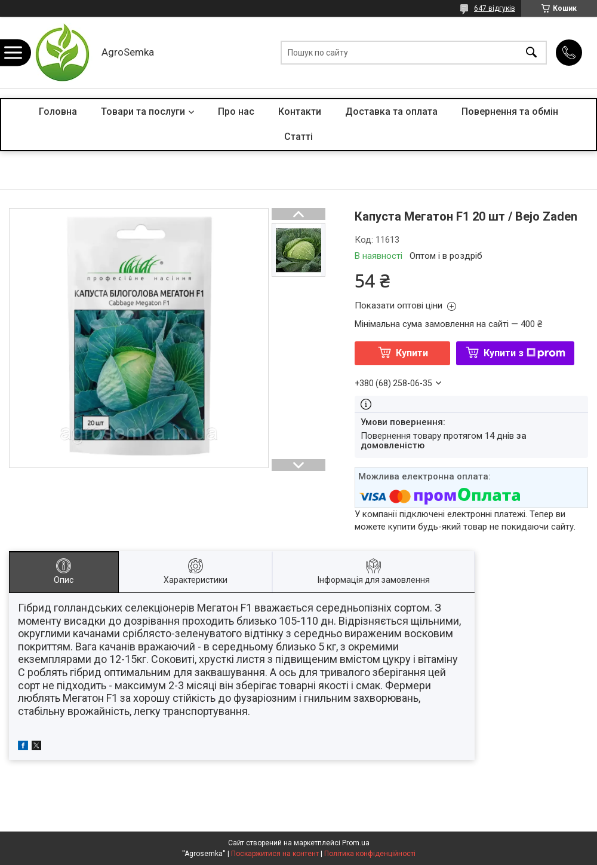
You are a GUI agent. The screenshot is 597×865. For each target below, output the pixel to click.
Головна (58, 111)
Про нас (236, 111)
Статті (298, 136)
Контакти (299, 111)
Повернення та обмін (509, 111)
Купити (412, 353)
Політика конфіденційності (370, 853)
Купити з (524, 353)
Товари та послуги (143, 111)
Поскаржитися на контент (275, 853)
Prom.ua (356, 843)
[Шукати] (531, 53)
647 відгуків (494, 8)
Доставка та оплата (391, 111)
